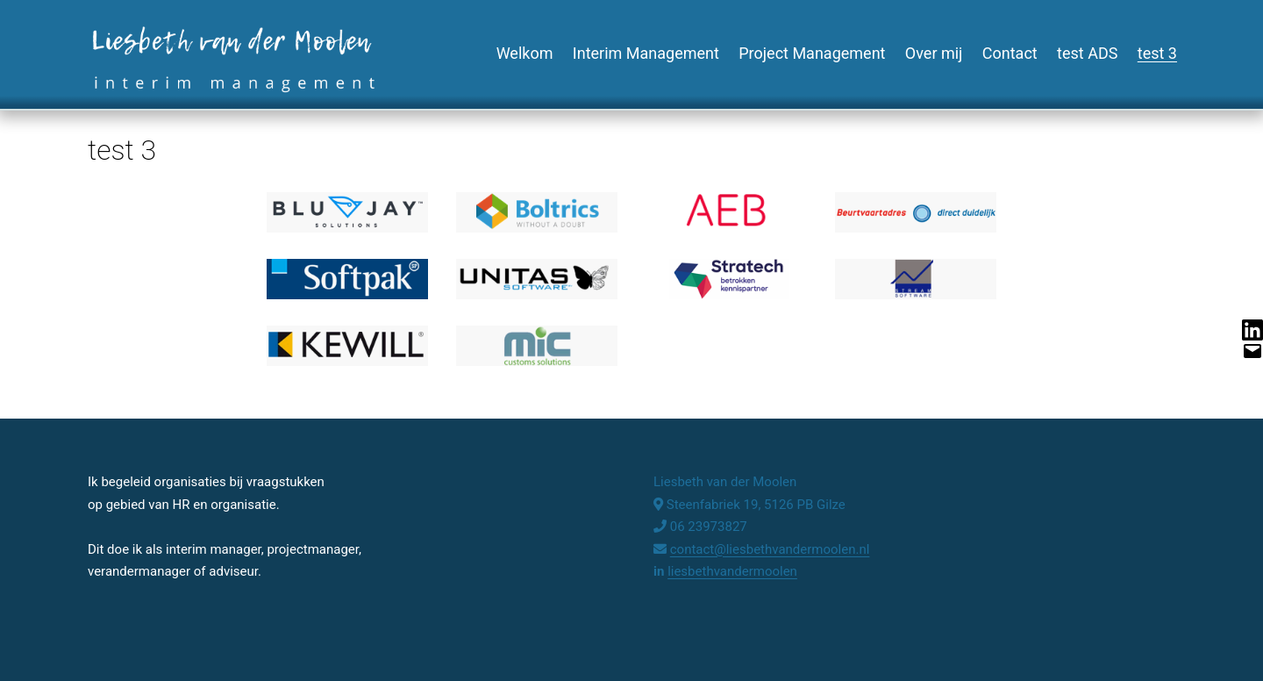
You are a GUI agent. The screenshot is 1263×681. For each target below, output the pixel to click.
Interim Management (646, 53)
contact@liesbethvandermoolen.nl (770, 549)
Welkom (524, 53)
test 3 (1157, 53)
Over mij (934, 53)
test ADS (1087, 53)
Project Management (812, 53)
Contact (1010, 53)
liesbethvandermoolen (732, 571)
